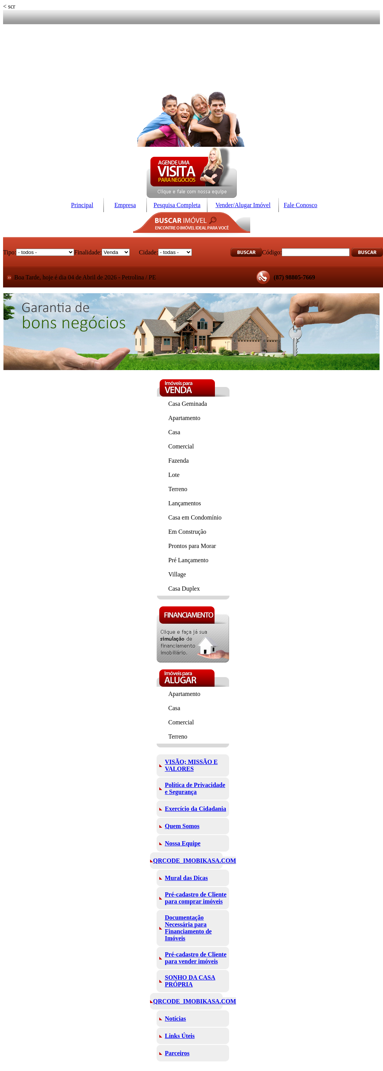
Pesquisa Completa (177, 205)
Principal (82, 205)
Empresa (125, 205)
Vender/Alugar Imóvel (243, 205)
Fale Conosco (300, 205)
